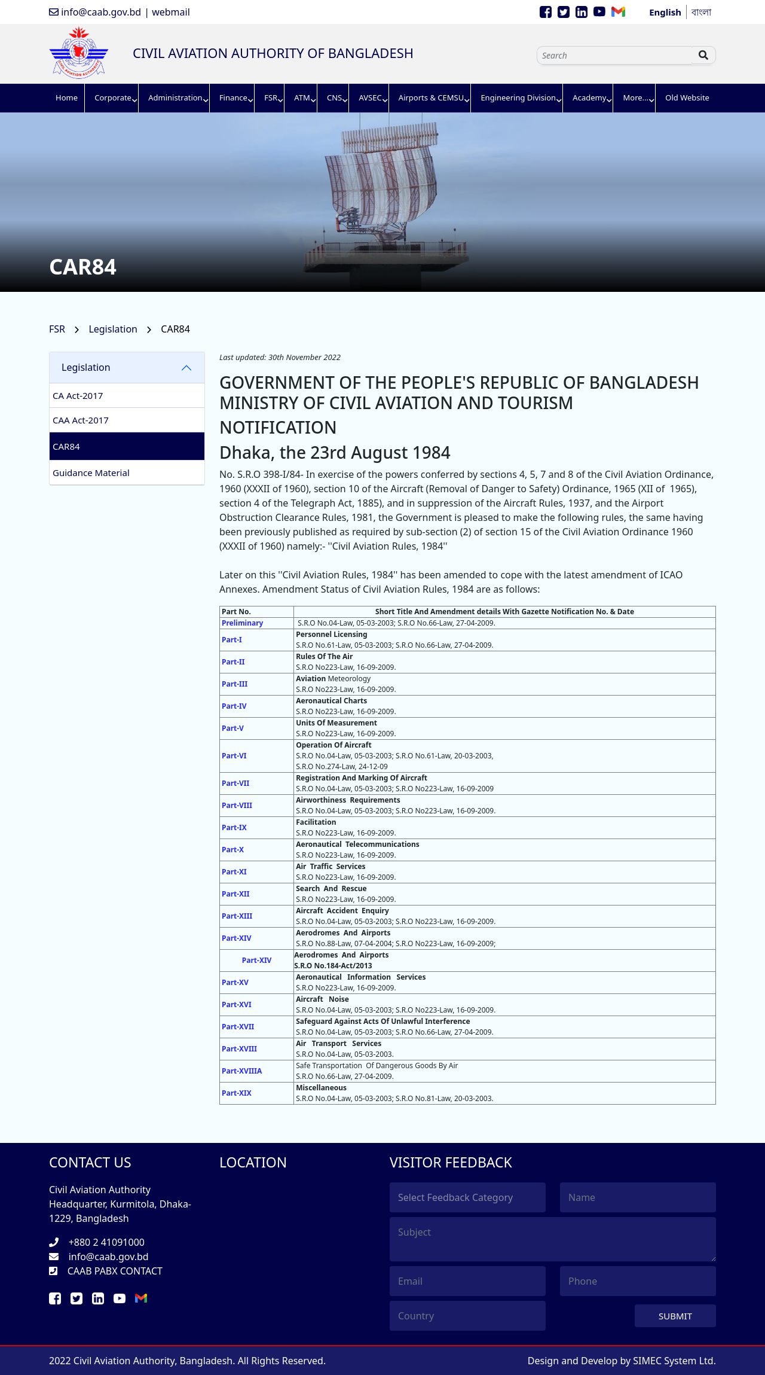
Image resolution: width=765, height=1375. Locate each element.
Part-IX (234, 827)
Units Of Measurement (336, 723)
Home (67, 97)
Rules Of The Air (324, 656)
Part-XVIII (239, 1049)
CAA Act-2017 (81, 420)
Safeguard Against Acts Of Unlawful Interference (383, 1021)
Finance (233, 97)
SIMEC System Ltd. (674, 1360)
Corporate (112, 97)
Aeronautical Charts (331, 701)
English (665, 12)
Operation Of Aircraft (333, 745)
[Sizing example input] (614, 55)
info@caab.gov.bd (95, 12)
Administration (175, 97)
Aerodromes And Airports (343, 933)
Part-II (233, 662)
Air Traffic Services (330, 866)
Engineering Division (518, 97)
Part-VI (234, 756)
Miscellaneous (321, 1088)
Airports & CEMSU (431, 97)
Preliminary (242, 623)
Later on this (247, 574)
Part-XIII (237, 916)
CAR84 (66, 446)
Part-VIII (237, 805)
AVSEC (370, 97)
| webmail (167, 12)
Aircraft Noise (322, 999)
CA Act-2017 (78, 395)
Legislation (114, 329)
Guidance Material (91, 472)
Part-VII (235, 783)
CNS (334, 97)
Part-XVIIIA (242, 1071)
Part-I (232, 640)
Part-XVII (238, 1027)
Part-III (234, 684)
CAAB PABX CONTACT (115, 1271)
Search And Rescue (331, 888)
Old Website (687, 97)
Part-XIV (237, 938)
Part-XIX (237, 1093)
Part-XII (235, 894)
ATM (302, 97)
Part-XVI (237, 1004)
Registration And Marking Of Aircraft (361, 778)
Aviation (312, 678)
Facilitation (316, 822)
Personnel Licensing (331, 634)
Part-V (233, 728)
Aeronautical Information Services (361, 977)
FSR (270, 97)
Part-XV (235, 982)
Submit (675, 1316)
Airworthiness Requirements (348, 800)
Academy (589, 97)
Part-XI (234, 872)
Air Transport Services (338, 1043)
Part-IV (234, 706)
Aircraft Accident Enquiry (342, 911)
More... (636, 97)
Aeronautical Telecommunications (358, 844)
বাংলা (701, 12)
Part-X (233, 849)
